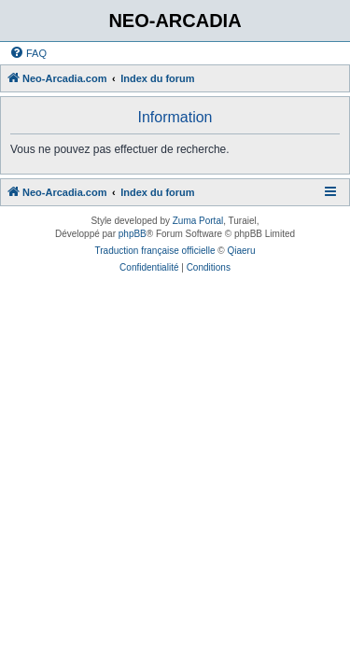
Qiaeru (241, 250)
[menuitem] (28, 53)
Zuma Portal (198, 221)
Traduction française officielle (155, 250)
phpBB (133, 234)
